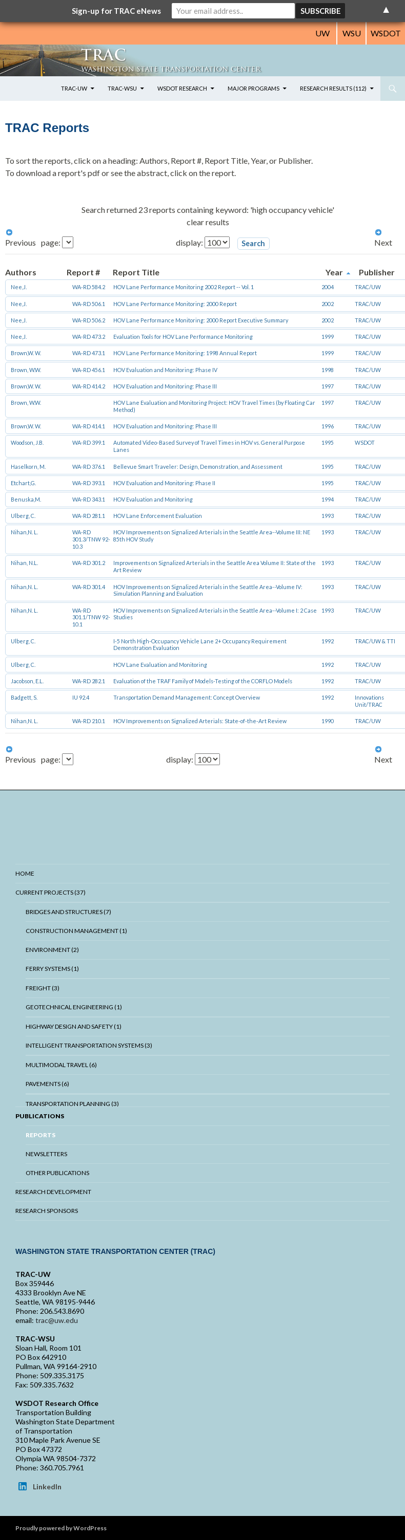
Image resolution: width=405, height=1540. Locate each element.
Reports (40, 1135)
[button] (253, 243)
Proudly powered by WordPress (61, 1528)
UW (322, 33)
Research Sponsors (46, 1210)
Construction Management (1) (76, 931)
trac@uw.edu (56, 1320)
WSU (351, 33)
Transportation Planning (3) (72, 1104)
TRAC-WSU (122, 88)
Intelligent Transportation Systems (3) (89, 1045)
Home (24, 873)
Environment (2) (52, 949)
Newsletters (46, 1154)
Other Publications (57, 1173)
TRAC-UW (74, 88)
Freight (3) (42, 988)
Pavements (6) (47, 1084)
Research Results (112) (333, 88)
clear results (208, 222)
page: (51, 242)
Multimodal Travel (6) (61, 1065)
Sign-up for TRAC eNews (116, 10)
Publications (39, 1116)
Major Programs (253, 88)
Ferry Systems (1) (52, 968)
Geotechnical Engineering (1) (74, 1007)
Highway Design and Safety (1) (73, 1026)
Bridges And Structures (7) (68, 912)
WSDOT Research (182, 88)
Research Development (53, 1192)
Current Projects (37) (50, 892)
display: (190, 242)
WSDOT (386, 33)
